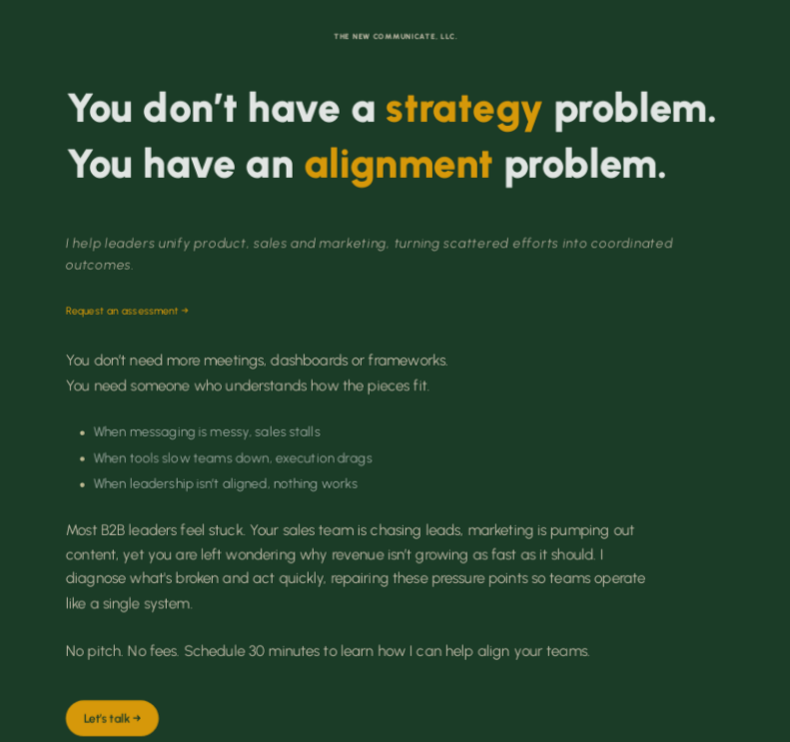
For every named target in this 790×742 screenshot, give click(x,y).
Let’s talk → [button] (111, 718)
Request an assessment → (126, 311)
